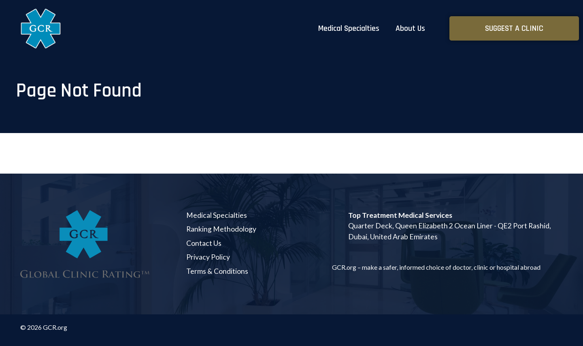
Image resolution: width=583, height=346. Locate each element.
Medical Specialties (348, 28)
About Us (410, 28)
